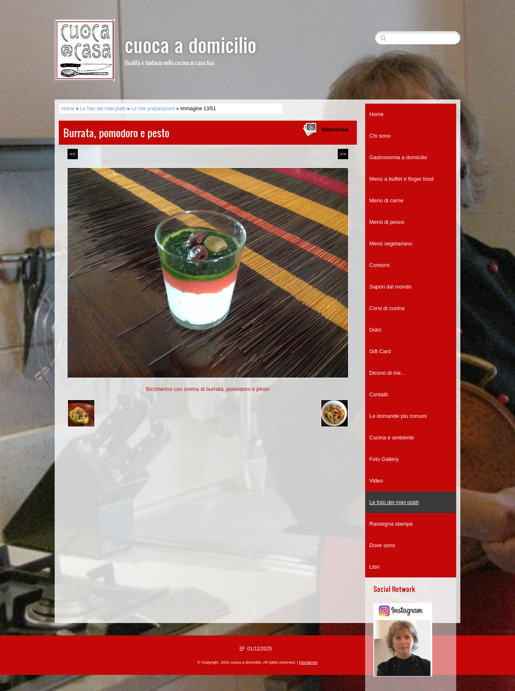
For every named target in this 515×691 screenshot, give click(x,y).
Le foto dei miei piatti (102, 109)
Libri (374, 567)
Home (68, 109)
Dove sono (382, 545)
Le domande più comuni (398, 416)
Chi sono (379, 136)
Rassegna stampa (391, 524)
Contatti (378, 394)
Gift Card (380, 351)
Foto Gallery (384, 459)
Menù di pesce (386, 222)
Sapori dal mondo (390, 287)
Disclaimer (308, 662)
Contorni (379, 265)
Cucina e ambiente (391, 437)
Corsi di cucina (386, 308)
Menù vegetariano (390, 243)
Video (376, 481)
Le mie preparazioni (153, 109)
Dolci (375, 330)
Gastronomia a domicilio (398, 157)
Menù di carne (386, 200)
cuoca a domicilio (190, 44)
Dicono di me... (387, 373)
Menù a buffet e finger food (401, 179)
